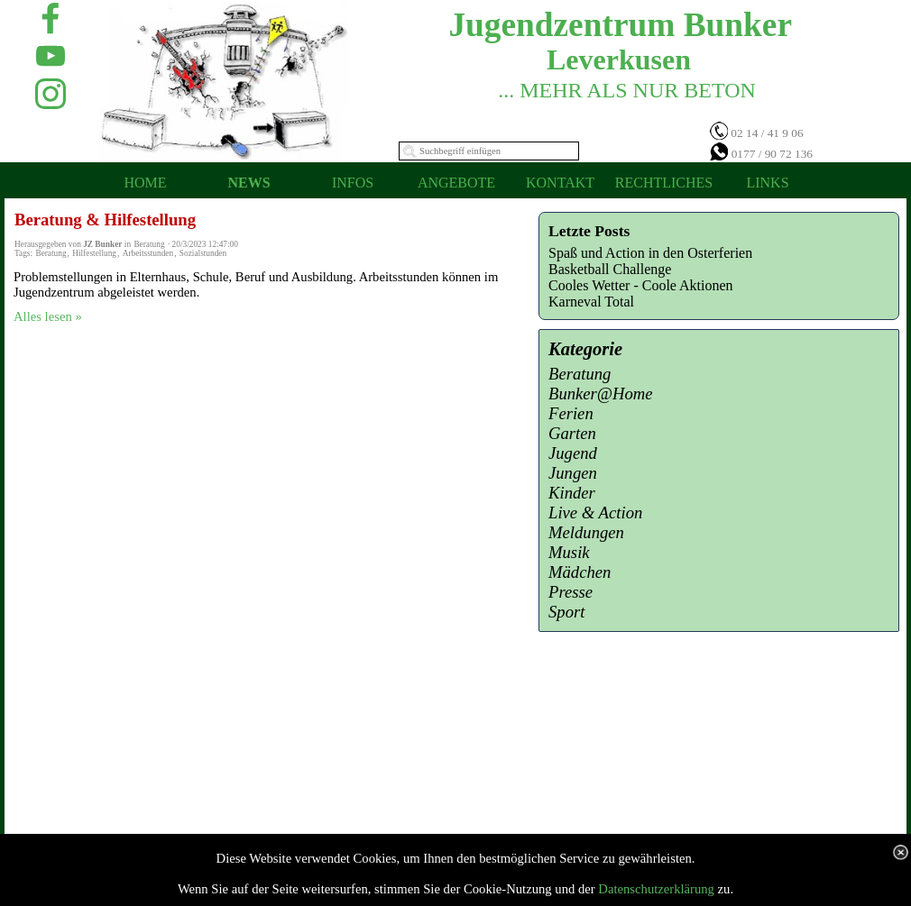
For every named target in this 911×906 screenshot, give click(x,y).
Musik (569, 552)
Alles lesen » (48, 316)
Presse (570, 591)
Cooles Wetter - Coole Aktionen (640, 285)
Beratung (50, 253)
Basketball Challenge (609, 269)
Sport (566, 611)
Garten (572, 433)
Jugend (572, 453)
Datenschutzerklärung (656, 889)
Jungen (572, 472)
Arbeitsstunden (148, 253)
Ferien (571, 413)
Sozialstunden (202, 253)
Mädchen (579, 572)
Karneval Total (591, 301)
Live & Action (595, 512)
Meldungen (586, 532)
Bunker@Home (600, 393)
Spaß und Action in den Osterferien (650, 253)
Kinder (571, 492)
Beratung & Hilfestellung (105, 219)
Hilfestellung (94, 253)
